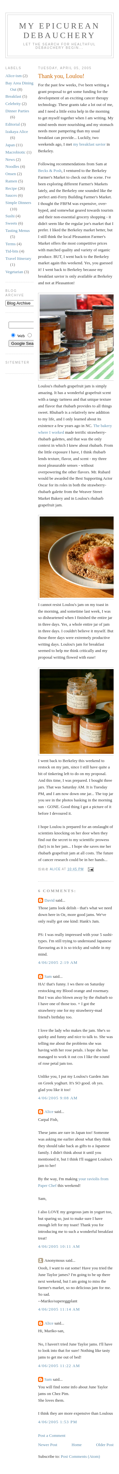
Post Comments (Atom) (80, 1456)
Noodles (12, 166)
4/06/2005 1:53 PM (57, 1421)
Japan (10, 144)
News (10, 159)
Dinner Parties (17, 111)
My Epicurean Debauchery (59, 30)
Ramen (11, 181)
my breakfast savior (89, 144)
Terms (10, 243)
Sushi (10, 216)
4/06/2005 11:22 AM (59, 1365)
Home (77, 1444)
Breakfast (13, 96)
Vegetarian (14, 271)
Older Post (105, 1444)
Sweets (11, 223)
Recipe (11, 188)
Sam (48, 976)
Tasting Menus (17, 230)
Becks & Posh (50, 170)
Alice (48, 1111)
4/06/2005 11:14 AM (59, 1309)
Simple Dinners (18, 202)
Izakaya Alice (16, 131)
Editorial (12, 124)
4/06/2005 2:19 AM (58, 962)
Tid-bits (11, 251)
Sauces (11, 195)
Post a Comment (51, 1435)
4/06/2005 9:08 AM (58, 1098)
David (49, 900)
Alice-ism (13, 75)
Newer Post (47, 1444)
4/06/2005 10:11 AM (59, 1246)
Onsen (10, 173)
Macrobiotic (15, 152)
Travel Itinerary (18, 258)
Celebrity (13, 103)
